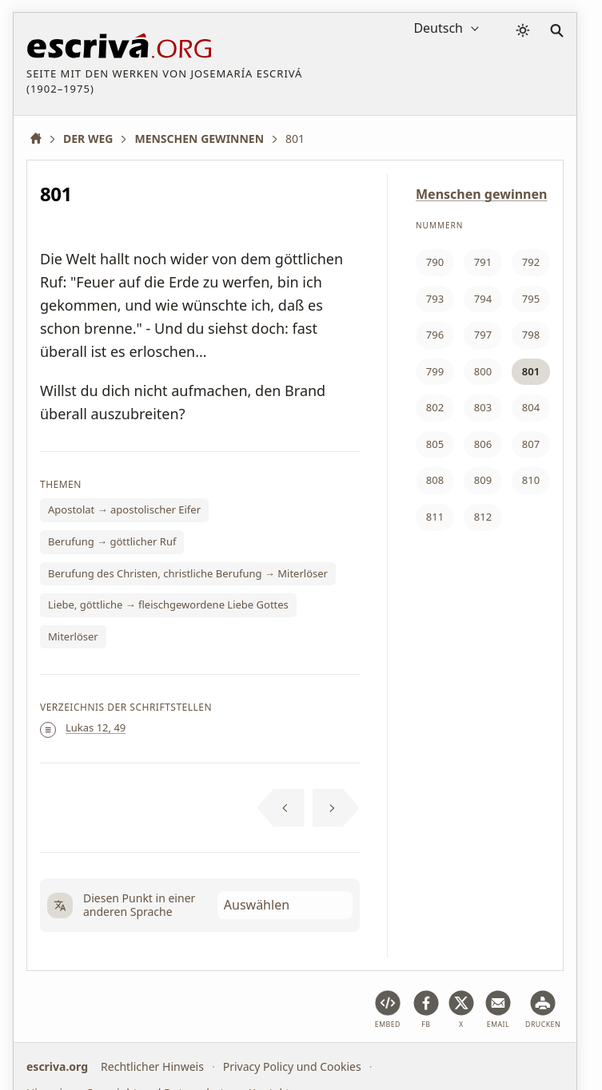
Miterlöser (73, 636)
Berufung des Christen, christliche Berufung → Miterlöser (188, 573)
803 (483, 407)
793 (435, 298)
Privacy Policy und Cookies (292, 1066)
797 (483, 334)
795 (531, 298)
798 (531, 334)
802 (435, 407)
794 (483, 298)
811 (435, 516)
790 (435, 262)
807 (531, 444)
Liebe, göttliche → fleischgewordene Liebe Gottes (168, 604)
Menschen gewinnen (481, 194)
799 (435, 371)
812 (483, 516)
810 (531, 480)
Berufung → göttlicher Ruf (112, 541)
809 (483, 480)
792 (531, 262)
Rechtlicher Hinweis (152, 1066)
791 (483, 262)
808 (435, 480)
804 (531, 407)
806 (483, 444)
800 (483, 371)
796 (435, 334)
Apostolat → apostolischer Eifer (124, 509)
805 (435, 444)
